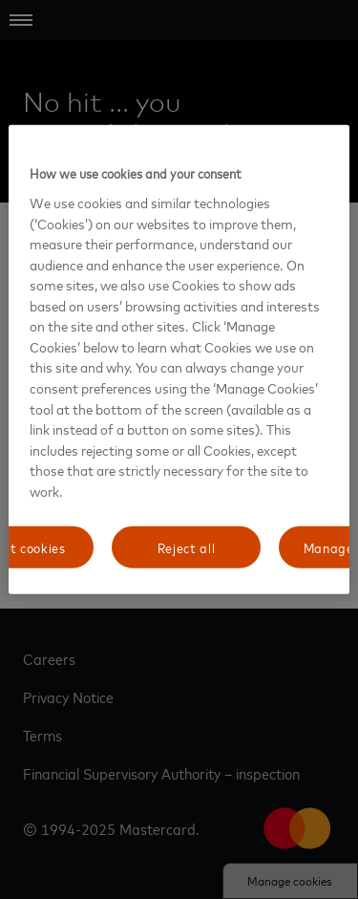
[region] (178, 359)
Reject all (187, 547)
